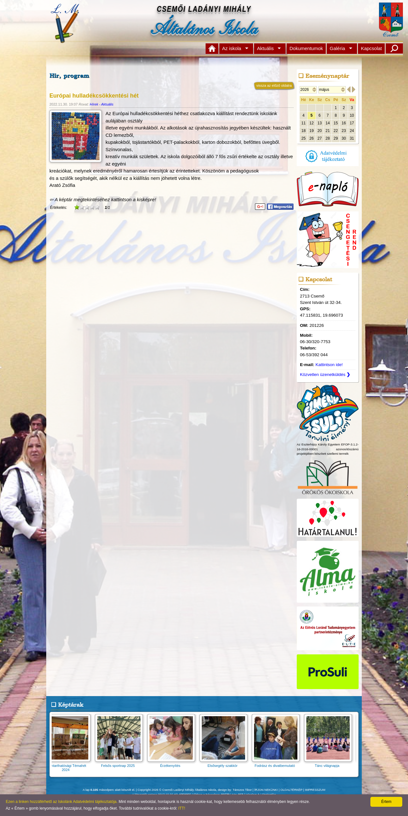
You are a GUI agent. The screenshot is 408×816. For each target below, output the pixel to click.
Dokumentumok (306, 48)
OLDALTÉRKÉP (291, 789)
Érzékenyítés (173, 764)
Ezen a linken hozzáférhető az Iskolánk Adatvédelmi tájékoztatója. (62, 801)
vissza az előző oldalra (274, 85)
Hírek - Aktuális (101, 104)
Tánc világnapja (330, 764)
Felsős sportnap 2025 (121, 764)
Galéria (337, 48)
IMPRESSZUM (315, 789)
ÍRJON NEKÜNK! (266, 789)
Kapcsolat (371, 48)
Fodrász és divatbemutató (278, 764)
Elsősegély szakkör (225, 764)
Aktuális (265, 48)
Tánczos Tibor (242, 789)
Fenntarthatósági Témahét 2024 (68, 766)
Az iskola (231, 48)
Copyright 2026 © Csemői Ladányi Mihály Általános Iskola (177, 789)
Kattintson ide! (329, 364)
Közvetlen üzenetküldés (325, 374)
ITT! (181, 808)
